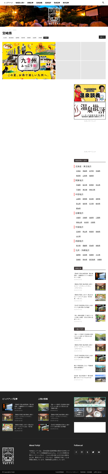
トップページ (8, 3)
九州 (9, 30)
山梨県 (78, 199)
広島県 (78, 232)
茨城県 (78, 185)
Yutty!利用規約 (59, 472)
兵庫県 (93, 222)
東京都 (85, 190)
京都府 (85, 218)
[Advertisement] (90, 137)
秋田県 (78, 176)
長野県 (98, 199)
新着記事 (30, 3)
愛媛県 (85, 246)
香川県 (78, 246)
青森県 (85, 171)
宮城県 (98, 171)
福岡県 (17, 37)
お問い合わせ (97, 472)
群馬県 (91, 185)
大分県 (5, 37)
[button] (103, 3)
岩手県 (91, 171)
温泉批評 (48, 3)
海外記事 (66, 3)
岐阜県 (98, 204)
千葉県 (78, 190)
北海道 (78, 171)
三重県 (98, 218)
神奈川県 (92, 190)
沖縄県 (40, 37)
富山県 (78, 204)
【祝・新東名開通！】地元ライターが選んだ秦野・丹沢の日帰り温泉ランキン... (83, 317)
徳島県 (98, 246)
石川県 (91, 204)
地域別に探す (20, 3)
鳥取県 (91, 232)
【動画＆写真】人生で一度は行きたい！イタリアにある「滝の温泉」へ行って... (83, 296)
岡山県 (85, 232)
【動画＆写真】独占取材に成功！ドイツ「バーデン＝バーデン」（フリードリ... (83, 286)
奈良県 (86, 222)
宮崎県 (46, 37)
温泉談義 (39, 3)
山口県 (78, 236)
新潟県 (91, 199)
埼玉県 (98, 185)
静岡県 (85, 199)
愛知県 (78, 208)
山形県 (85, 176)
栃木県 (85, 185)
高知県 (91, 246)
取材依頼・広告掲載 (86, 472)
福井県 (85, 204)
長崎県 (29, 37)
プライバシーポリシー (72, 472)
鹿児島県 (11, 37)
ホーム (4, 30)
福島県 (91, 176)
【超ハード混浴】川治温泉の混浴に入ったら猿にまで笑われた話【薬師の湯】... (83, 336)
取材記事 (57, 3)
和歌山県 (79, 222)
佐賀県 (34, 37)
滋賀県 (91, 218)
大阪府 (78, 218)
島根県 (98, 232)
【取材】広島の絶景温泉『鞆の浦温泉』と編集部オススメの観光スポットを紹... (83, 275)
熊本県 (23, 37)
